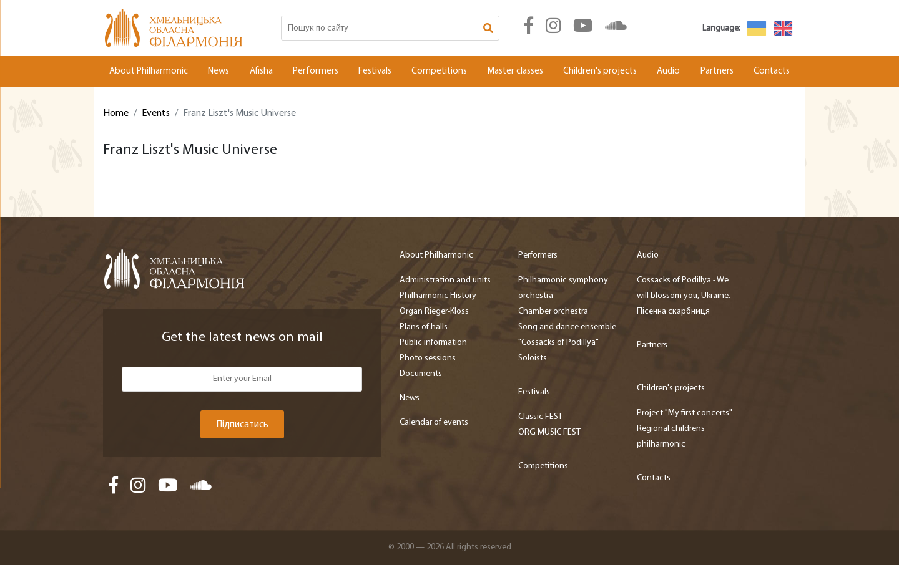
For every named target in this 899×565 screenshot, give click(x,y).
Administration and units (445, 280)
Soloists (532, 358)
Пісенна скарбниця (673, 311)
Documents (421, 374)
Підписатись (242, 425)
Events (156, 113)
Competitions (439, 71)
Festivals (374, 71)
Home (116, 113)
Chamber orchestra (553, 311)
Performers (315, 71)
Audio (668, 71)
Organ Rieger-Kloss (434, 311)
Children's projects (600, 71)
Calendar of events (434, 422)
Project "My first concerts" (684, 413)
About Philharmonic (148, 71)
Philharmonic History (438, 296)
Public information (433, 342)
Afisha (261, 71)
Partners (717, 71)
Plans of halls (424, 327)
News (218, 71)
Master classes (515, 71)
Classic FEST (540, 417)
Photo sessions (428, 358)
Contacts (772, 71)
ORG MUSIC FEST (549, 432)
